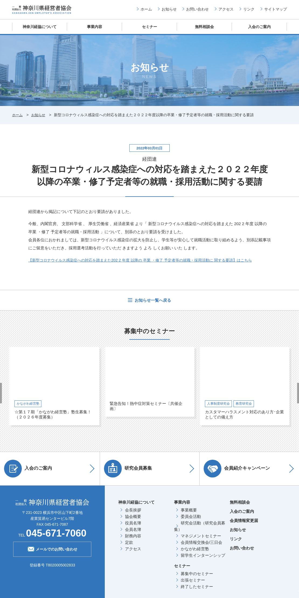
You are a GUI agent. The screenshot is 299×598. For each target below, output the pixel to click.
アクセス (226, 11)
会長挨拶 (133, 513)
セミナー (149, 31)
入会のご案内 (259, 31)
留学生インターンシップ (203, 559)
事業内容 (94, 31)
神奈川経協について (40, 31)
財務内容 (133, 539)
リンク (249, 11)
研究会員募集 (131, 472)
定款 (129, 546)
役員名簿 (133, 526)
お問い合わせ (197, 11)
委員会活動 (191, 520)
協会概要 (133, 520)
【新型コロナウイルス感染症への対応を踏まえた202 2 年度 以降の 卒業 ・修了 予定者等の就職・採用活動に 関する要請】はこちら (147, 264)
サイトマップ (275, 11)
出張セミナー (193, 584)
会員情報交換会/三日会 (201, 546)
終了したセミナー (197, 590)
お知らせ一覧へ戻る (152, 304)
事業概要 (189, 513)
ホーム (146, 11)
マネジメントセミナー (201, 539)
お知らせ (169, 11)
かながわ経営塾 (195, 552)
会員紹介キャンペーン (239, 472)
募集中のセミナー (197, 577)
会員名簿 (133, 533)
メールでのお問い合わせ (52, 552)
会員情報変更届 (244, 524)
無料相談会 (204, 31)
